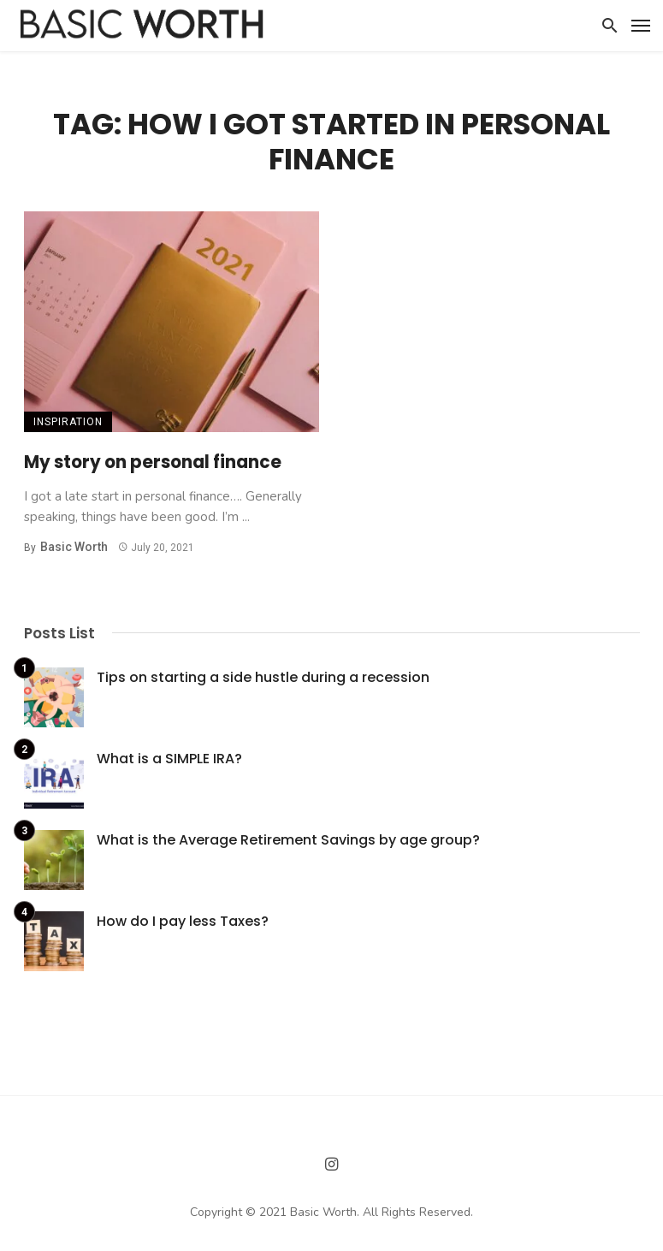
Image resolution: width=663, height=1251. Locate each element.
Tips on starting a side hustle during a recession (263, 677)
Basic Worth (74, 547)
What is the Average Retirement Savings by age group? (288, 840)
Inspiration (68, 422)
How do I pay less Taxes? (183, 921)
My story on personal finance (152, 462)
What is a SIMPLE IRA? (169, 758)
